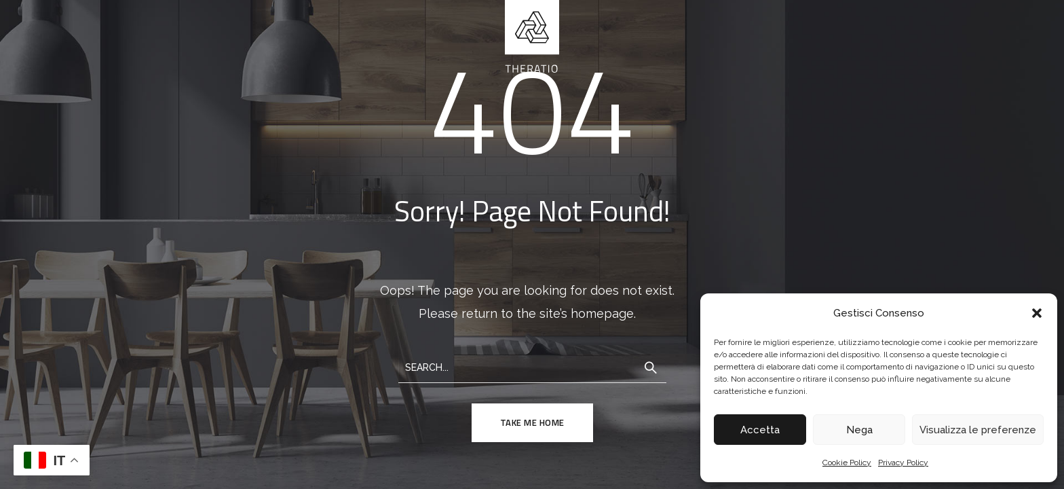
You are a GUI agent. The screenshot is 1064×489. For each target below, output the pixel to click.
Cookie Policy (846, 462)
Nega (859, 430)
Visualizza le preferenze (977, 430)
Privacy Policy (903, 462)
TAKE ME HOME (532, 422)
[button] (1037, 313)
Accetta (760, 430)
